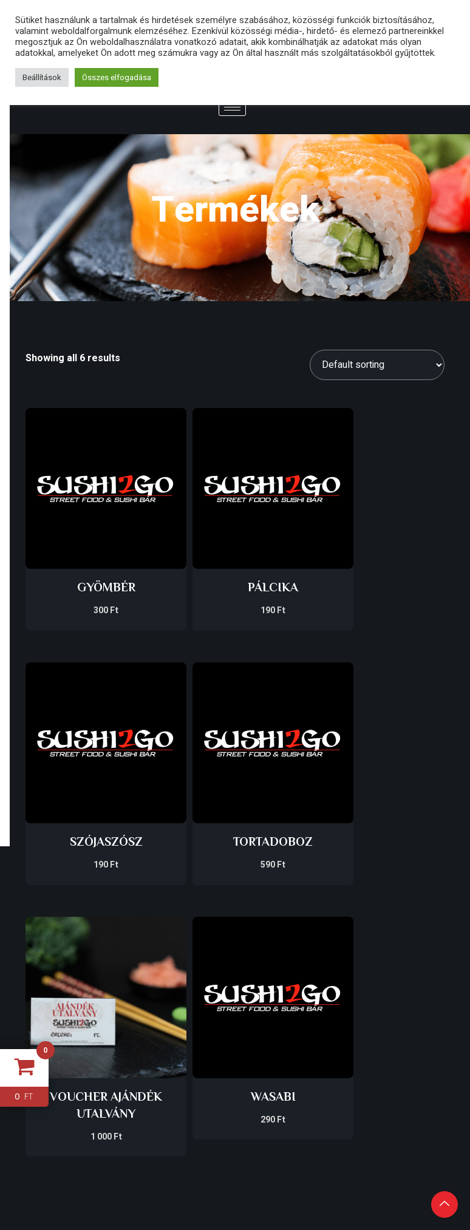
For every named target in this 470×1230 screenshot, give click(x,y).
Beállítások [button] (41, 77)
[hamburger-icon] (232, 107)
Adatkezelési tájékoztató (235, 1020)
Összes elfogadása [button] (116, 77)
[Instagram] (407, 1067)
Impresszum (235, 996)
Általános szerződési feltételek (234, 1052)
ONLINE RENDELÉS (391, 1003)
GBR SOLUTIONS (78, 1081)
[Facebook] (372, 1067)
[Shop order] (377, 365)
